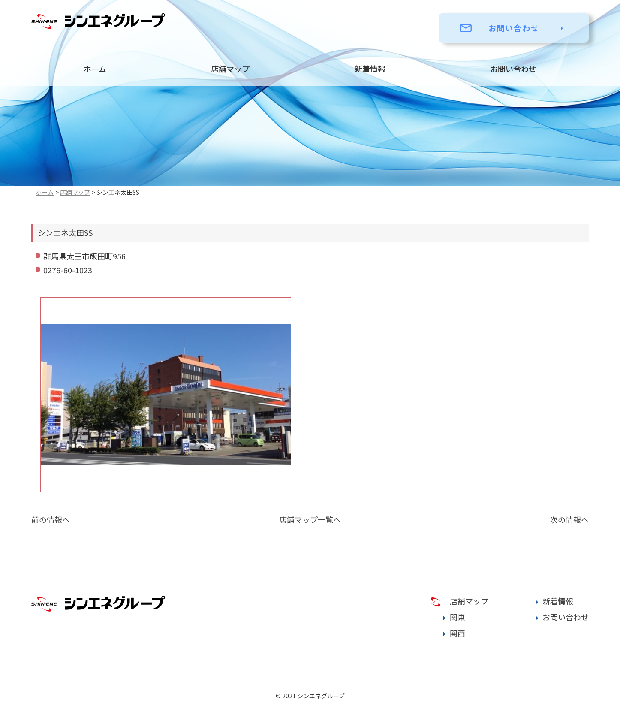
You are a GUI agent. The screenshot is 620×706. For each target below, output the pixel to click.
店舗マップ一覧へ (310, 519)
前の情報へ (50, 519)
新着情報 (370, 68)
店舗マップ (230, 68)
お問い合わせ (513, 27)
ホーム (95, 68)
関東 (457, 616)
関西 (457, 632)
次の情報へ (569, 519)
